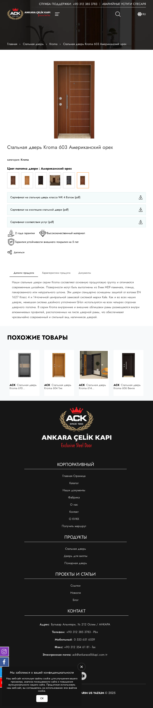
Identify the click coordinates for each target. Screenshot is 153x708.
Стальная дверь (33, 44)
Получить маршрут (74, 526)
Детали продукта (24, 273)
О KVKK (74, 519)
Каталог (74, 483)
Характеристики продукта (56, 273)
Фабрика (74, 497)
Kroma (53, 44)
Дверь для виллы (75, 556)
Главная (12, 44)
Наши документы (74, 490)
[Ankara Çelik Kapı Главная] (28, 14)
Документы (84, 273)
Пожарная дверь (75, 563)
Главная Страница (73, 476)
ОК (42, 698)
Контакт (73, 512)
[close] (81, 667)
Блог (75, 600)
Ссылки (75, 585)
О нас (74, 504)
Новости (75, 593)
